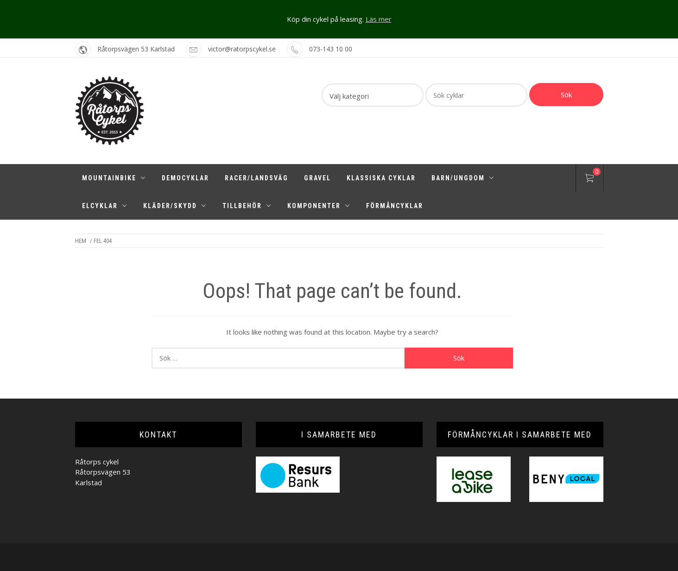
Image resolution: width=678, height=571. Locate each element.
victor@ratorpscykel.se (242, 48)
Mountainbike (114, 178)
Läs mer (379, 19)
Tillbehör (247, 205)
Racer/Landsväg (256, 178)
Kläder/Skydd (175, 205)
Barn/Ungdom (462, 178)
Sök (566, 94)
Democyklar (185, 178)
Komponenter (318, 205)
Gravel (317, 178)
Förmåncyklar (394, 205)
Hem (80, 240)
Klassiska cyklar (381, 178)
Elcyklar (104, 205)
